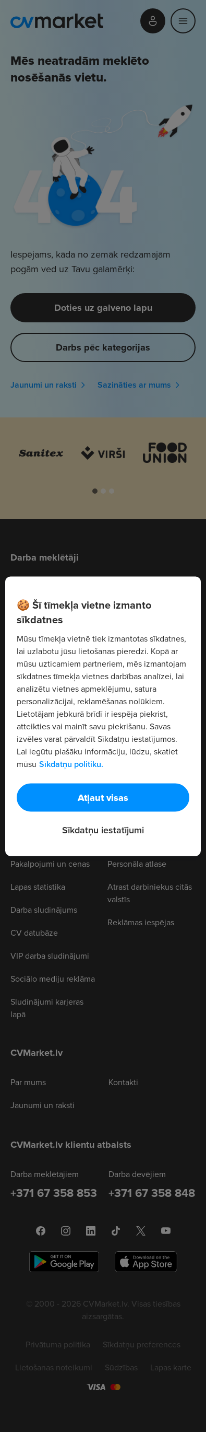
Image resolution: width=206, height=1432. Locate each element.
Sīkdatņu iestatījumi (103, 829)
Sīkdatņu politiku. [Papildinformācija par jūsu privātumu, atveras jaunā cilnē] (71, 764)
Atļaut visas (103, 797)
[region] (103, 716)
